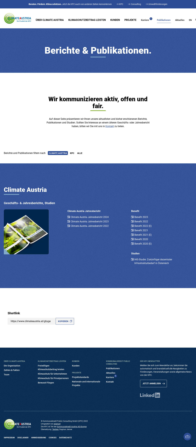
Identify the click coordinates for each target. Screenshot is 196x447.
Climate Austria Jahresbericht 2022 (90, 225)
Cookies (52, 438)
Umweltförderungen (157, 4)
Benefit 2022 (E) (143, 225)
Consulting (136, 4)
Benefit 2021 (141, 230)
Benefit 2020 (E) (143, 243)
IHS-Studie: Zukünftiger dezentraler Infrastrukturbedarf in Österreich (153, 261)
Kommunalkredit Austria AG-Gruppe (72, 427)
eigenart (57, 424)
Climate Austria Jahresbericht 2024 (90, 217)
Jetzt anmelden (152, 383)
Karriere (146, 19)
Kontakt (109, 126)
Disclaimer (23, 438)
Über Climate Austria (50, 20)
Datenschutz (65, 438)
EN (190, 20)
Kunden (115, 20)
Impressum (9, 438)
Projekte (130, 20)
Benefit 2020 (141, 239)
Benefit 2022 (141, 221)
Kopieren (63, 321)
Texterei (55, 429)
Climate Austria (58, 153)
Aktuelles (179, 20)
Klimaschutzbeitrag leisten (87, 20)
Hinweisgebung (38, 438)
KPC (121, 4)
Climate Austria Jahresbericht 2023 (90, 221)
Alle (79, 153)
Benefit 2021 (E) (143, 234)
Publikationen (164, 20)
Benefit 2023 (141, 217)
